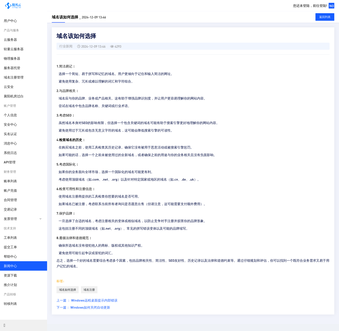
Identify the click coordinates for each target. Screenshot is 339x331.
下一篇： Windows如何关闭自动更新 (83, 307)
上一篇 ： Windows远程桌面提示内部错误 (86, 300)
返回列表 (325, 17)
